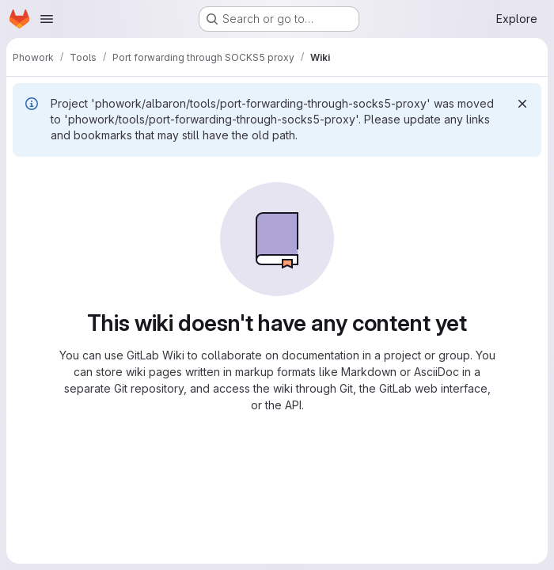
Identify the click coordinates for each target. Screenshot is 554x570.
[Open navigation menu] (46, 19)
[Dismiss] (522, 103)
